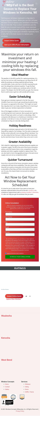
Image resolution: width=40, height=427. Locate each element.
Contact (7, 387)
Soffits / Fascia (29, 392)
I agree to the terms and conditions (15, 253)
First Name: (8, 212)
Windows (27, 384)
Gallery (7, 389)
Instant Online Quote (11, 41)
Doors (27, 389)
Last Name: (8, 217)
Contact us (31, 190)
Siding (27, 387)
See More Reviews (5, 289)
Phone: (7, 232)
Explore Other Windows (13, 299)
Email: (7, 227)
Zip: (6, 222)
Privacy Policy (20, 411)
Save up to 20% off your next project (16, 45)
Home (7, 384)
